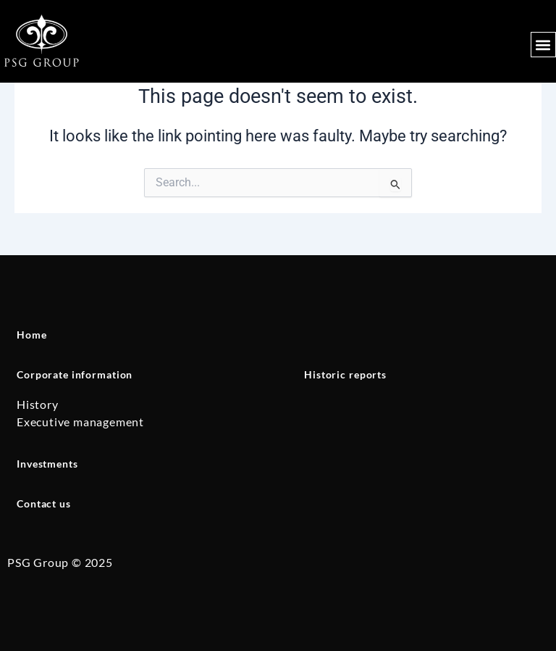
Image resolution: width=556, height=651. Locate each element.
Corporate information (74, 374)
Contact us (44, 503)
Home (31, 334)
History (38, 404)
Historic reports (345, 374)
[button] (543, 44)
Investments (47, 463)
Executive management (80, 421)
